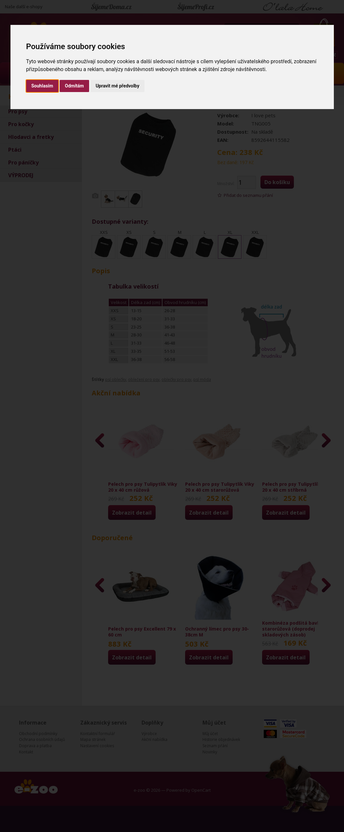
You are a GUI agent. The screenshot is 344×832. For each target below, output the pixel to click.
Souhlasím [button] (42, 85)
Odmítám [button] (74, 85)
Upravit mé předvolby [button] (117, 85)
